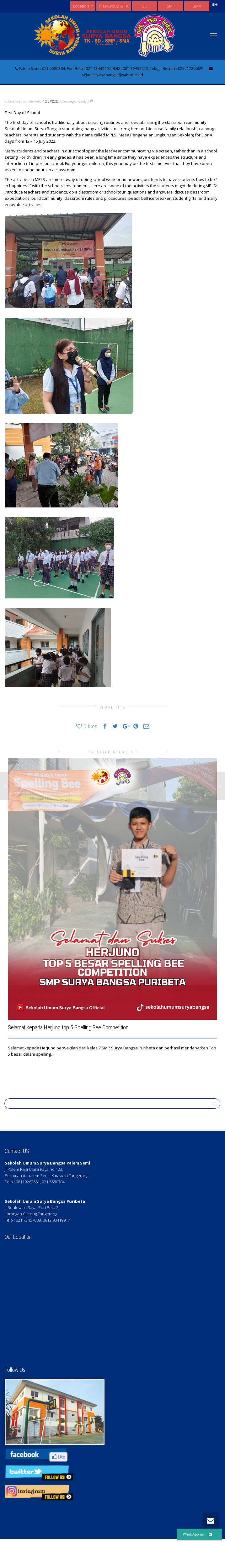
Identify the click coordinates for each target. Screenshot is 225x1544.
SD (144, 6)
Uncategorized (72, 101)
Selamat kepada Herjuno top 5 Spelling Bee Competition (68, 1027)
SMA (197, 6)
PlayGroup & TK (114, 6)
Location (81, 6)
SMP (171, 6)
